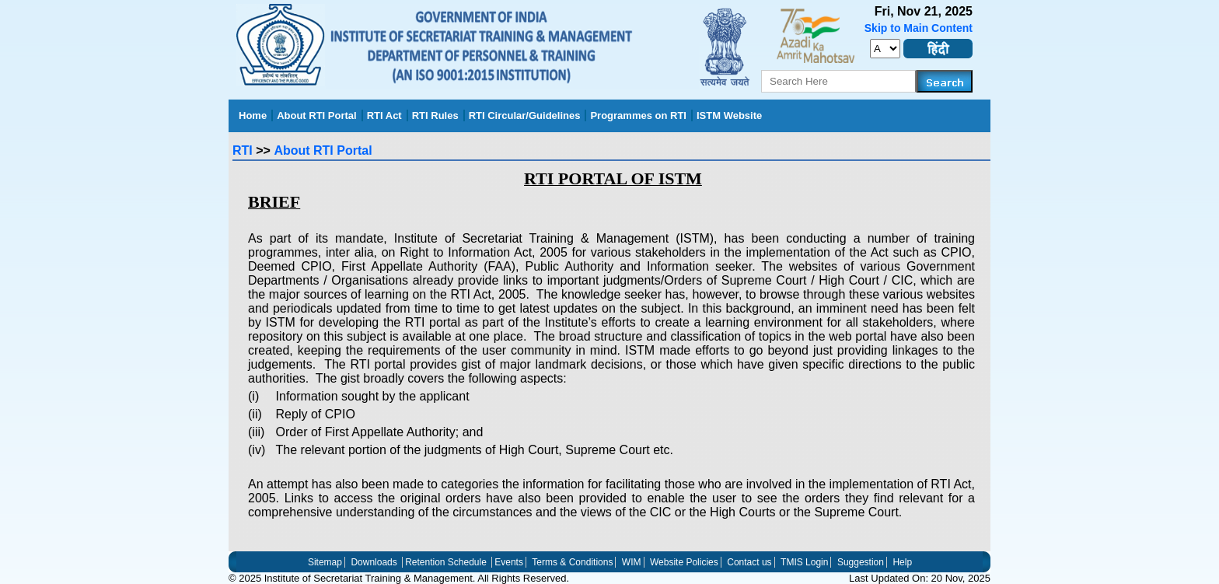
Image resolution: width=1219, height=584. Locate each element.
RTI (242, 150)
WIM (631, 562)
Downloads (373, 562)
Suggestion (860, 562)
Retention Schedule (446, 562)
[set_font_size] (885, 48)
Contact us (749, 562)
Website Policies (684, 562)
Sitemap (325, 562)
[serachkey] (839, 81)
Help (902, 562)
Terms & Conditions (572, 562)
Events (508, 562)
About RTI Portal (323, 150)
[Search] (945, 81)
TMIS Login (804, 562)
